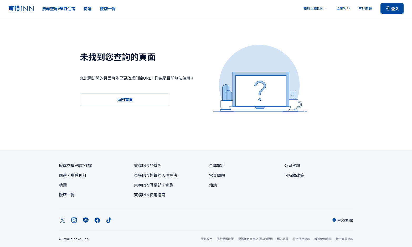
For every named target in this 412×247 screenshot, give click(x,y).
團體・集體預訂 (72, 175)
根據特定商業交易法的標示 (255, 238)
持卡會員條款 (344, 238)
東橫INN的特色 (147, 165)
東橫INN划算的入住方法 (155, 175)
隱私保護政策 (225, 238)
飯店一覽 (108, 8)
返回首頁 (125, 99)
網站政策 (283, 238)
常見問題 (365, 8)
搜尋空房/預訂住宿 (58, 8)
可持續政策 (294, 175)
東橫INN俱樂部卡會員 (153, 185)
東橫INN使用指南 (149, 194)
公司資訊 (292, 165)
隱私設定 (206, 239)
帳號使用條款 (323, 238)
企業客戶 (343, 8)
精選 (87, 8)
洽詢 (213, 185)
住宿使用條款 (301, 238)
